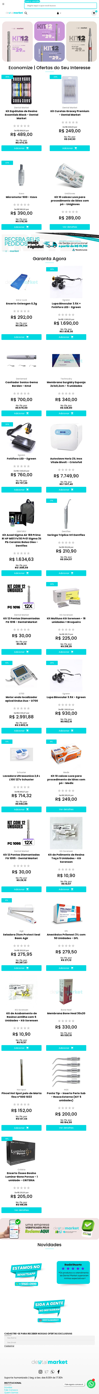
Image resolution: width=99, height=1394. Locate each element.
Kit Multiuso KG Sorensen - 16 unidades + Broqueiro (66, 620)
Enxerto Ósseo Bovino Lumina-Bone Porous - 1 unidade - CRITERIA (21, 1176)
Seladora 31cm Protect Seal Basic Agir (21, 936)
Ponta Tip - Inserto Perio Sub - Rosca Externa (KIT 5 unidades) (66, 1096)
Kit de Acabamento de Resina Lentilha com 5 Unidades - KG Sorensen (21, 1017)
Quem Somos (11, 1392)
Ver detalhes (70, 227)
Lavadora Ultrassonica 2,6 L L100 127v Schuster (21, 777)
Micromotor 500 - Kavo (21, 197)
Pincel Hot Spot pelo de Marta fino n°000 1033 (22, 1095)
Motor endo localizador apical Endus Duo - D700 (21, 699)
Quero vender (32, 1)
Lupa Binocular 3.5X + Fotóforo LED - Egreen (66, 305)
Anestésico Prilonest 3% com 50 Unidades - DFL (66, 936)
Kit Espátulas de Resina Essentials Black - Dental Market (21, 114)
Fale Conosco (11, 1390)
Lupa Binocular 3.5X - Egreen (66, 697)
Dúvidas (8, 1387)
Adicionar (21, 148)
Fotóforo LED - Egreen (21, 458)
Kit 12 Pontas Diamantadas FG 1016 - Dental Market (21, 620)
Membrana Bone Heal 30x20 (66, 1013)
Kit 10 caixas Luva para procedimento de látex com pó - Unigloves (70, 200)
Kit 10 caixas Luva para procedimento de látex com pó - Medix (66, 779)
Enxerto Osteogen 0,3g (21, 303)
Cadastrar (9, 1346)
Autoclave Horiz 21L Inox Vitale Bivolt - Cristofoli (66, 460)
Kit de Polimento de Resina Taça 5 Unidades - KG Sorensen (66, 858)
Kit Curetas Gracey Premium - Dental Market (69, 112)
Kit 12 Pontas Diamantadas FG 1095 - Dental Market (21, 856)
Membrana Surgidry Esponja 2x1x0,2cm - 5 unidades (66, 384)
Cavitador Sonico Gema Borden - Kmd (21, 384)
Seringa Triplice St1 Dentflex (66, 535)
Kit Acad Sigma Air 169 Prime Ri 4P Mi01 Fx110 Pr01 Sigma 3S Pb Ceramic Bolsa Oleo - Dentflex (21, 540)
